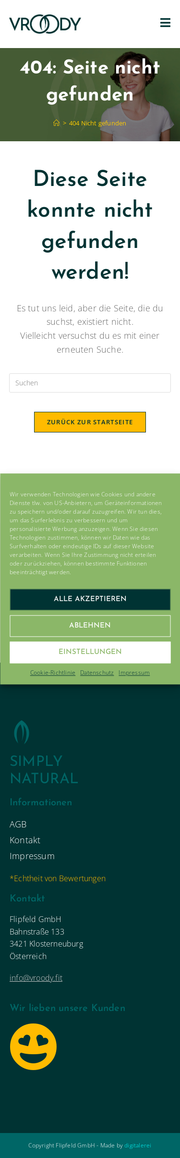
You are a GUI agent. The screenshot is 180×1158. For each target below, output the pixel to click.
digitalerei (137, 1145)
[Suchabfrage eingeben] (90, 383)
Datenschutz (97, 672)
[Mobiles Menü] (165, 24)
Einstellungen (90, 652)
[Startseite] (56, 123)
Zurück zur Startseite (90, 422)
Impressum (134, 672)
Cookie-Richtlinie (52, 672)
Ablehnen (90, 625)
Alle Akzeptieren (90, 599)
